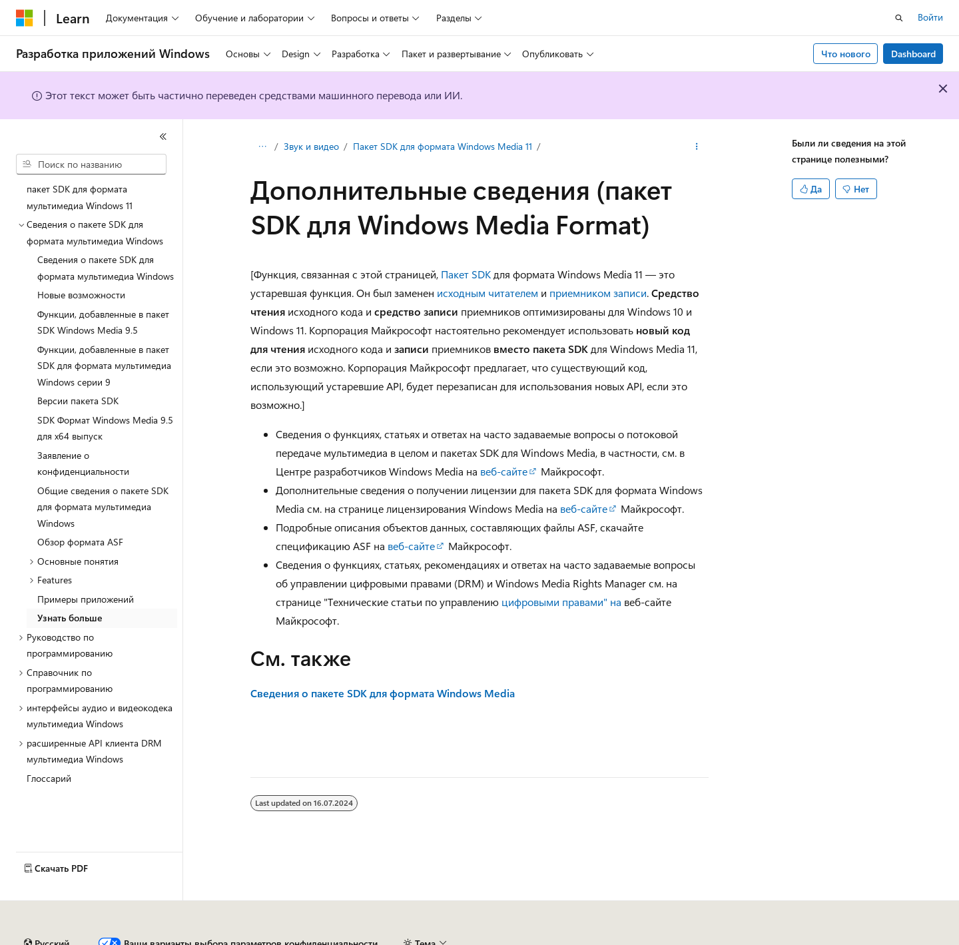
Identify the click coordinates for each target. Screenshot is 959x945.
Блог (249, 938)
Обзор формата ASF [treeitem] (80, 541)
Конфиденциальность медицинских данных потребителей (630, 938)
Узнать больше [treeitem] (69, 617)
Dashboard (913, 53)
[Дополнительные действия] (697, 147)
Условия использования (829, 938)
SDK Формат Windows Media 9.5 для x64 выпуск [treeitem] (105, 428)
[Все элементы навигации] (262, 147)
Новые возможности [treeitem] (81, 294)
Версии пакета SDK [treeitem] (78, 400)
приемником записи (598, 293)
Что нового (845, 53)
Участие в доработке (329, 938)
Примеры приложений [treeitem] (85, 599)
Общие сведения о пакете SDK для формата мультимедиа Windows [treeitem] (102, 506)
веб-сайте (503, 471)
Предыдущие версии (179, 938)
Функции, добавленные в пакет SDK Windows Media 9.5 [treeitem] (103, 322)
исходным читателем (487, 293)
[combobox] (91, 164)
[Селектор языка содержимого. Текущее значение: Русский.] (46, 907)
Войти (930, 17)
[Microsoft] (24, 18)
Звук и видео (311, 146)
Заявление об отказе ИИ (67, 938)
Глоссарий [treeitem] (49, 778)
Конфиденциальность (435, 938)
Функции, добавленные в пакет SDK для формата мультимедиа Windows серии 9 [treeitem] (104, 365)
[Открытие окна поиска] (899, 18)
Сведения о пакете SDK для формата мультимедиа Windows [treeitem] (105, 267)
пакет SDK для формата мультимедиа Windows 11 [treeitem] (80, 197)
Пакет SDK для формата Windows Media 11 (442, 146)
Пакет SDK (466, 274)
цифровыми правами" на (561, 602)
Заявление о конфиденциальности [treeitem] (83, 463)
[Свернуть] (163, 137)
